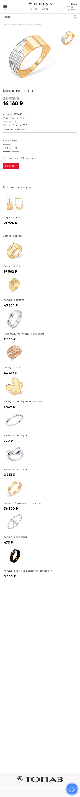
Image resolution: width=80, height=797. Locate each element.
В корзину (11, 166)
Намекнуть (30, 158)
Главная (7, 25)
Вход (74, 4)
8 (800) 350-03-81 (41, 8)
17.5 (7, 147)
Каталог (18, 25)
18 (16, 147)
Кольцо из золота (33, 25)
